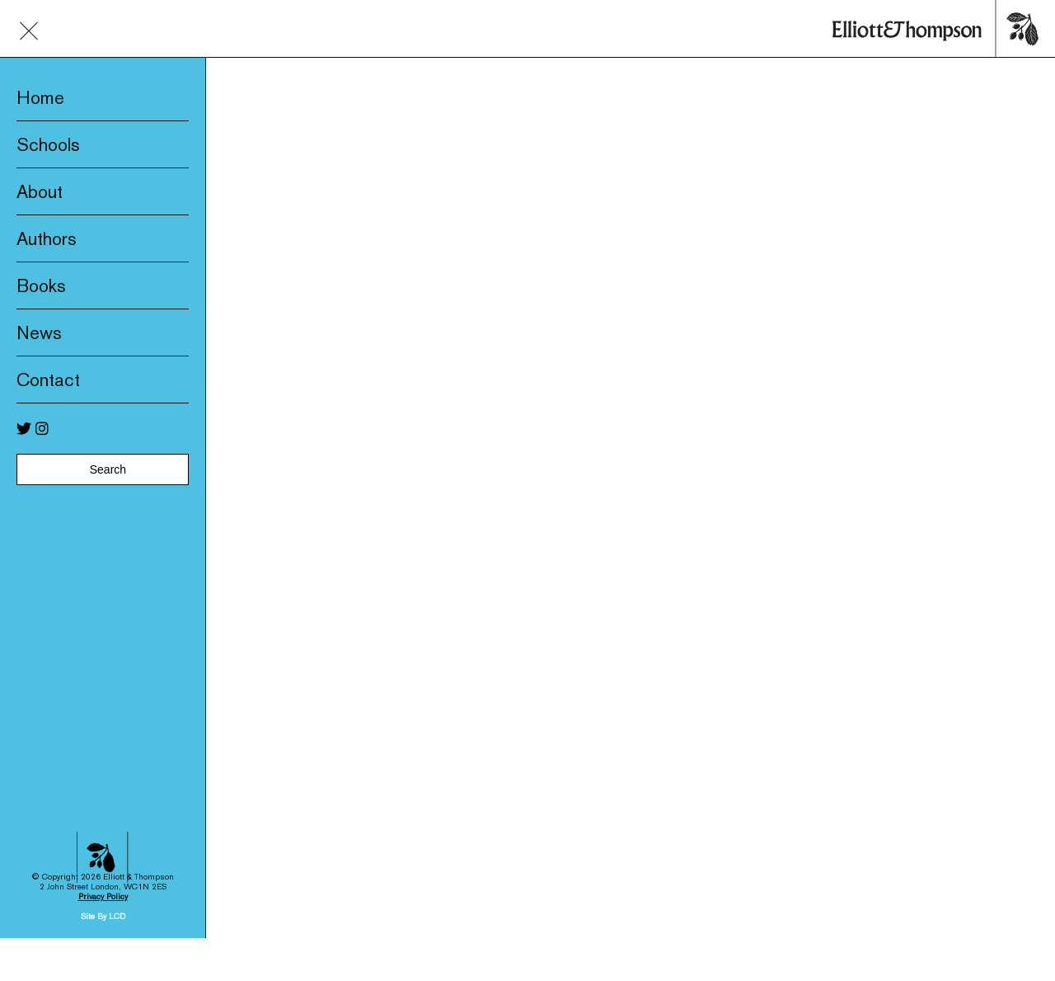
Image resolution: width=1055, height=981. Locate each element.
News (39, 332)
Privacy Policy (103, 866)
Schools (48, 144)
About (39, 191)
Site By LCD (103, 886)
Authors (46, 238)
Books (41, 285)
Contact (48, 379)
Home (40, 97)
